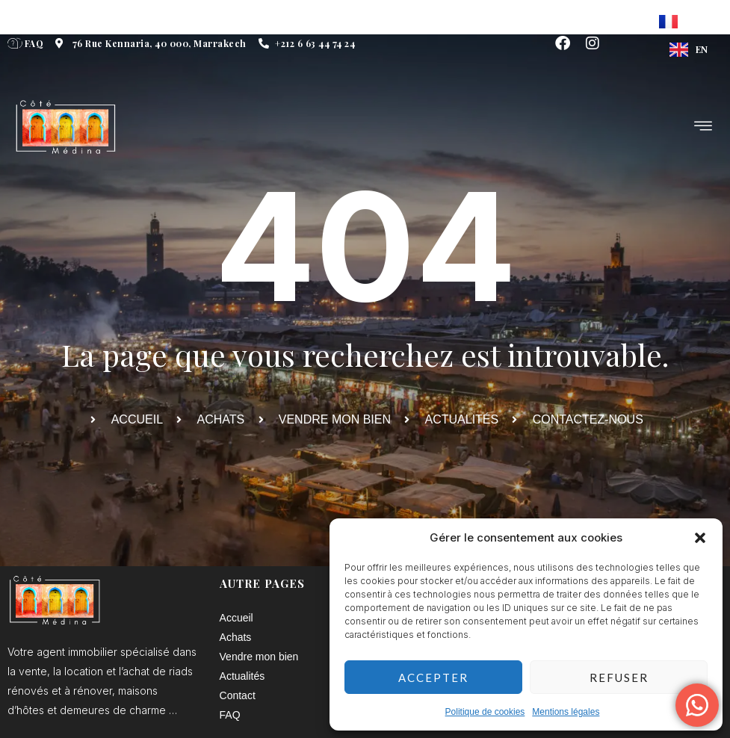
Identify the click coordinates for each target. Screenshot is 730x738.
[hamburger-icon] (704, 127)
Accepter (433, 677)
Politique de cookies (485, 712)
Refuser (619, 677)
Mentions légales (565, 712)
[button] (700, 537)
